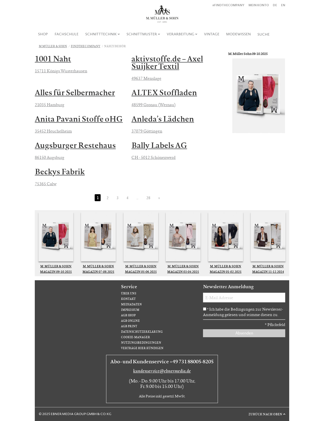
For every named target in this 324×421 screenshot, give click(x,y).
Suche (263, 34)
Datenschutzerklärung (142, 331)
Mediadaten (131, 304)
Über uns (128, 293)
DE (275, 5)
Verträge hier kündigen (142, 348)
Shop (43, 34)
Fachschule (67, 34)
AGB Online (130, 321)
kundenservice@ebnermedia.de (162, 371)
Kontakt (128, 299)
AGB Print (129, 326)
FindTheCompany (85, 46)
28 (148, 197)
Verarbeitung (180, 34)
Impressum (130, 310)
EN (283, 5)
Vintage (211, 34)
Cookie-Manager (135, 337)
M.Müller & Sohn (53, 46)
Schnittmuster (141, 34)
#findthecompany (228, 5)
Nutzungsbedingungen (141, 342)
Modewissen (238, 34)
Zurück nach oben (265, 414)
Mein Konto (258, 5)
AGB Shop (128, 315)
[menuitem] (43, 34)
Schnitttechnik (101, 34)
